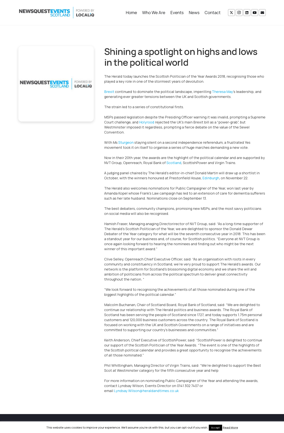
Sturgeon (126, 142)
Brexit (109, 91)
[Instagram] (239, 12)
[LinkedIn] (246, 12)
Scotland (173, 162)
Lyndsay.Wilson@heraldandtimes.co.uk (146, 390)
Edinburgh (210, 178)
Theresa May (222, 91)
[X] (231, 12)
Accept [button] (215, 427)
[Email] (262, 12)
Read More (230, 427)
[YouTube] (254, 12)
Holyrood (146, 122)
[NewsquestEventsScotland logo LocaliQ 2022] (56, 12)
